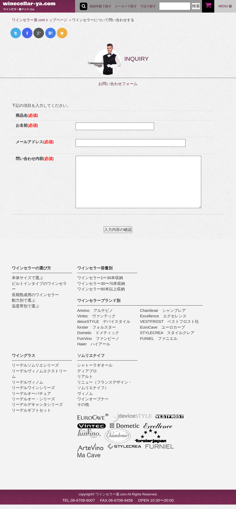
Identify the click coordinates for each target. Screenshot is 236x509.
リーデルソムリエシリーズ (35, 365)
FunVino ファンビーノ (98, 338)
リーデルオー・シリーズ (33, 399)
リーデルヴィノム (27, 382)
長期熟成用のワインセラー (35, 294)
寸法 (148, 6)
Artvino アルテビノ (95, 310)
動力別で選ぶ (23, 300)
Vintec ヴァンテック (96, 316)
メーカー (126, 6)
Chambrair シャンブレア (163, 310)
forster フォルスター (96, 327)
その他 (83, 404)
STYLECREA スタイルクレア (167, 332)
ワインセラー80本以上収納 (101, 289)
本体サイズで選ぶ (27, 277)
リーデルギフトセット (31, 410)
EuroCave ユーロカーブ (162, 327)
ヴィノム (85, 393)
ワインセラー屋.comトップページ (39, 20)
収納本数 (100, 6)
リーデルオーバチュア (31, 393)
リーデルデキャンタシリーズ (37, 404)
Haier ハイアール (93, 344)
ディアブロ (87, 371)
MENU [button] (225, 6)
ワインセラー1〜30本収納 (100, 277)
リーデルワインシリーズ (33, 387)
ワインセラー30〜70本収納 (101, 283)
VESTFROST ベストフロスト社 (169, 321)
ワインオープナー (93, 399)
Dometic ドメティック (98, 332)
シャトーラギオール (95, 365)
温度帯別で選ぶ (25, 306)
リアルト (85, 376)
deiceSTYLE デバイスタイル (103, 321)
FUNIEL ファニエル (158, 338)
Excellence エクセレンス (163, 316)
